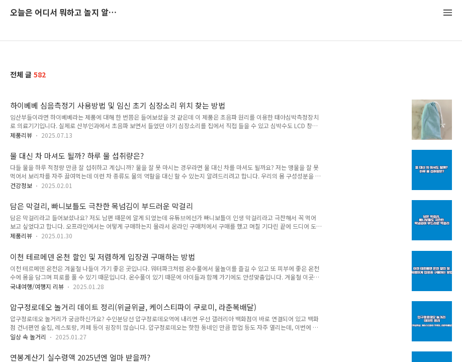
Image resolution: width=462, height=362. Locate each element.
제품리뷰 (21, 135)
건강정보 (21, 185)
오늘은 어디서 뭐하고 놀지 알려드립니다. (65, 13)
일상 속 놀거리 (28, 336)
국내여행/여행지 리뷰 (37, 286)
